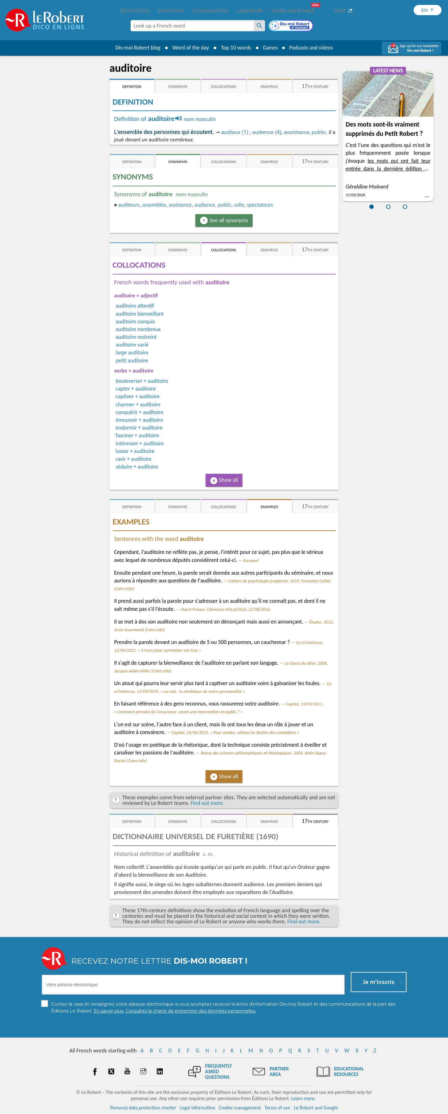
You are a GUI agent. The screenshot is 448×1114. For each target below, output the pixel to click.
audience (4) (266, 132)
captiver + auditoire (138, 396)
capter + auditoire (136, 388)
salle (239, 204)
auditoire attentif (135, 305)
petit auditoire (132, 360)
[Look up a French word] (259, 25)
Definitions (134, 10)
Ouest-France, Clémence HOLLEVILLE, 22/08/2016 (225, 609)
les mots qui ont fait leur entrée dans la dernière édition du (388, 169)
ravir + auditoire (134, 459)
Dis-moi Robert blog (136, 47)
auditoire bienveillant (140, 313)
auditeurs (128, 204)
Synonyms (171, 10)
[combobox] (192, 25)
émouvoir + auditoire (139, 420)
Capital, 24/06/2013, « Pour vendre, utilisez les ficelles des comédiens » (235, 732)
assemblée (154, 204)
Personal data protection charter (143, 1108)
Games (269, 47)
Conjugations (210, 10)
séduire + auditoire (137, 466)
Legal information (197, 1108)
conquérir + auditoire (139, 412)
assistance (296, 132)
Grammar (250, 10)
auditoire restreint (136, 337)
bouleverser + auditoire (142, 381)
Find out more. (207, 803)
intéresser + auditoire (140, 443)
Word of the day (189, 47)
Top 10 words (234, 47)
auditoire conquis (135, 321)
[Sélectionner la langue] (427, 10)
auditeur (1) (234, 132)
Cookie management (240, 1108)
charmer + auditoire (138, 404)
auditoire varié (132, 344)
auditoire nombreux (138, 329)
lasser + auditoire (135, 451)
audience (204, 204)
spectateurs (260, 204)
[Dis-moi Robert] (291, 26)
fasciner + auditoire (137, 435)
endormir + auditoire (139, 427)
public (319, 132)
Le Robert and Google (316, 1108)
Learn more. (303, 1098)
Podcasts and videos (311, 47)
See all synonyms (229, 220)
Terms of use (277, 1108)
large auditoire (132, 352)
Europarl (251, 560)
